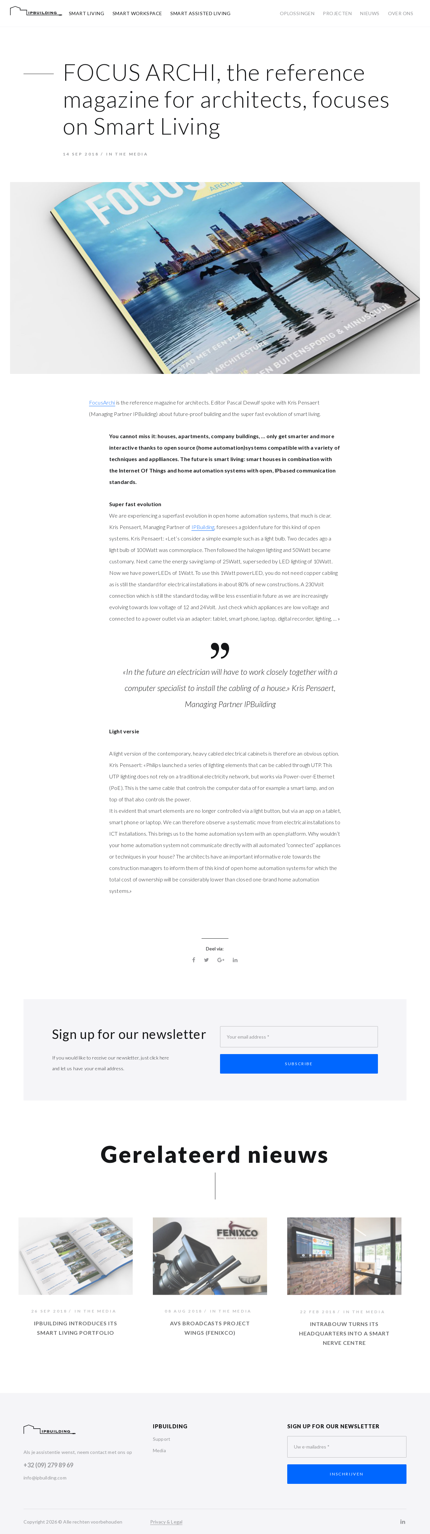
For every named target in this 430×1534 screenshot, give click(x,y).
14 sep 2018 (81, 153)
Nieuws (370, 13)
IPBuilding (203, 527)
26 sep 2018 (49, 1313)
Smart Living (86, 13)
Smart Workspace (137, 13)
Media (159, 1450)
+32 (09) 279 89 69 (48, 1465)
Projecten (337, 13)
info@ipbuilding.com (45, 1477)
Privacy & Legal (166, 1522)
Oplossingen (297, 13)
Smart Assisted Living (200, 13)
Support (161, 1439)
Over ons (400, 13)
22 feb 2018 (318, 1314)
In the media (127, 153)
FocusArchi (102, 402)
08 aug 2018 (184, 1313)
